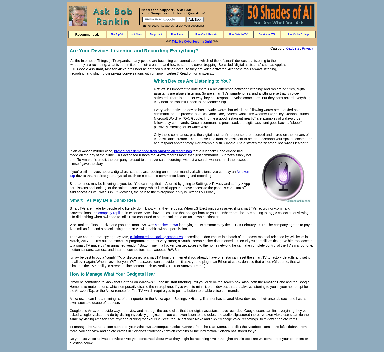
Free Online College (298, 34)
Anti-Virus (136, 34)
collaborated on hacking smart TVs (156, 237)
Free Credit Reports (206, 34)
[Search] (163, 19)
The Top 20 (117, 34)
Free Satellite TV (238, 34)
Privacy (307, 48)
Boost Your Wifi (267, 34)
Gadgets (292, 48)
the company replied (108, 213)
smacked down (166, 225)
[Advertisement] (111, 112)
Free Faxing (177, 34)
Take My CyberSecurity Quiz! (192, 41)
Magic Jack (156, 34)
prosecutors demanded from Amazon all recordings (153, 151)
